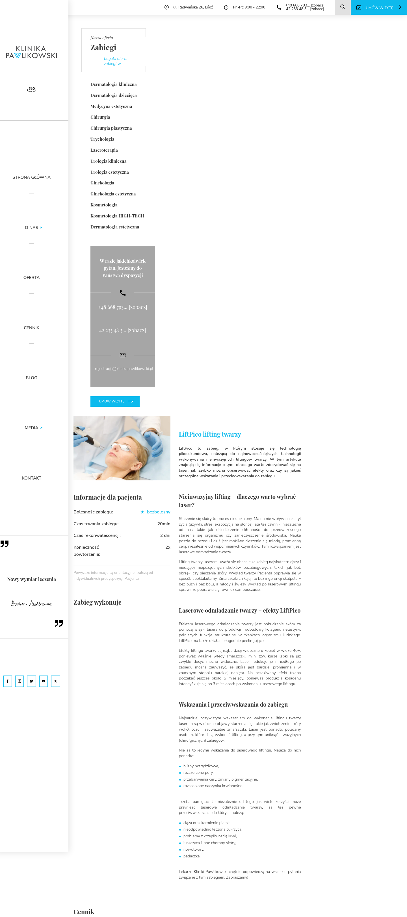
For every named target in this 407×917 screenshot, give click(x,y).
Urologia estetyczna (109, 171)
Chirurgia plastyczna (110, 127)
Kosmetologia (103, 203)
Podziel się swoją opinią (282, 637)
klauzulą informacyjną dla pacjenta (166, 889)
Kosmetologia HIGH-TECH (116, 214)
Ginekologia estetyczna (112, 193)
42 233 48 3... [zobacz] (305, 9)
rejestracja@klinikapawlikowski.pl (124, 367)
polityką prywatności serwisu (130, 893)
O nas (37, 228)
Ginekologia (102, 182)
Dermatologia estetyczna (114, 225)
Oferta (37, 278)
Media (37, 428)
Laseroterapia (104, 149)
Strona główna (37, 177)
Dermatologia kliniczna (113, 84)
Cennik (37, 328)
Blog (37, 378)
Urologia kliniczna (108, 160)
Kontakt (36, 478)
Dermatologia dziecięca (113, 95)
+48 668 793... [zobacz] (304, 5)
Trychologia (102, 138)
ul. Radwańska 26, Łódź (193, 7)
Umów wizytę (111, 400)
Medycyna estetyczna (110, 106)
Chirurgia (100, 116)
